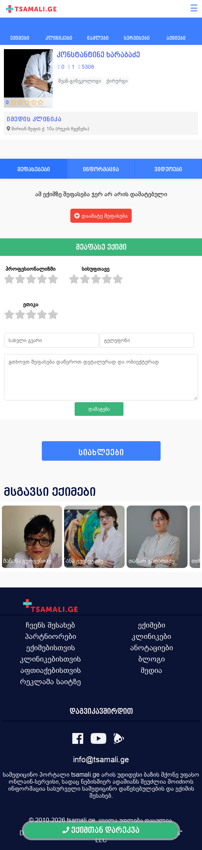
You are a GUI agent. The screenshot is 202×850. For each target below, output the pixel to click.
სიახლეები (101, 453)
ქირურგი (117, 81)
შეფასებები (33, 169)
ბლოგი (151, 659)
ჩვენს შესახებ (50, 625)
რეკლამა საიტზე (50, 681)
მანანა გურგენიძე (27, 560)
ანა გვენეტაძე (84, 560)
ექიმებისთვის (50, 647)
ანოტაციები (151, 647)
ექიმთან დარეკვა (101, 830)
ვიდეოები (168, 169)
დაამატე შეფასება (101, 216)
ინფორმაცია (101, 169)
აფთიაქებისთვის (50, 670)
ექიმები (151, 625)
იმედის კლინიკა (34, 119)
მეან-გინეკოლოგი (79, 81)
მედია (151, 670)
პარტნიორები (50, 636)
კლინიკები (151, 636)
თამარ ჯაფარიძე (151, 560)
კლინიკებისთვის (50, 659)
